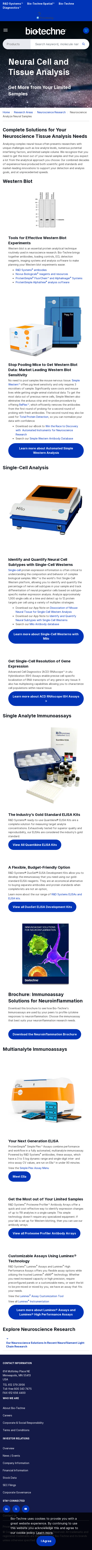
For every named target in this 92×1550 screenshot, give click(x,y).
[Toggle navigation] (5, 29)
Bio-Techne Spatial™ (40, 3)
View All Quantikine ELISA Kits (35, 845)
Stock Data (10, 1477)
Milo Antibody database (44, 624)
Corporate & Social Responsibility (23, 1422)
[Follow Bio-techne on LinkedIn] (6, 1508)
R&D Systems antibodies (31, 269)
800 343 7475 (23, 1388)
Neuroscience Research (51, 112)
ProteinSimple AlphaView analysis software (42, 282)
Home (6, 112)
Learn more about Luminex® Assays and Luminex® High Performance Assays (46, 1312)
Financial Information (15, 1470)
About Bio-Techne (14, 1408)
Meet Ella (19, 1176)
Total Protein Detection (34, 416)
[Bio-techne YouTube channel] (25, 1508)
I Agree (46, 1541)
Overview (8, 1448)
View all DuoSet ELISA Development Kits (42, 907)
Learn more (44, 1533)
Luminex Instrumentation (33, 1301)
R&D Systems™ (13, 3)
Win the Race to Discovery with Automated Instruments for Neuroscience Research (47, 430)
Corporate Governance (17, 1492)
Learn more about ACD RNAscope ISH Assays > (46, 699)
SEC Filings (9, 1485)
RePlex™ (24, 404)
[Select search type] (16, 44)
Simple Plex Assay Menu (34, 1168)
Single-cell (14, 570)
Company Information (16, 1463)
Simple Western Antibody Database (51, 438)
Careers (7, 1415)
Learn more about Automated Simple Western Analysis (46, 450)
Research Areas (23, 112)
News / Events (11, 1455)
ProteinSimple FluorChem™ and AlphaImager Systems (49, 278)
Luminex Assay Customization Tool (41, 1296)
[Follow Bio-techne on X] (16, 1508)
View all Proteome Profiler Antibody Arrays (44, 1233)
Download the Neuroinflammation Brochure (45, 1034)
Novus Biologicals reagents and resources (42, 274)
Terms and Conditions (16, 1430)
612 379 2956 (16, 1384)
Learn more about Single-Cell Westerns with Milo (46, 636)
